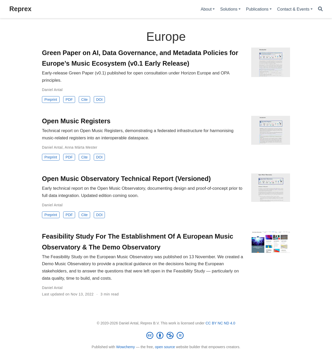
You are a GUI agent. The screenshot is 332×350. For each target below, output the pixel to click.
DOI (99, 99)
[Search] (320, 9)
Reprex (20, 8)
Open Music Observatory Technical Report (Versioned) (126, 178)
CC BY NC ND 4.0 (220, 323)
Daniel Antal (52, 90)
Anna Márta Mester (81, 147)
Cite (84, 99)
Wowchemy (125, 347)
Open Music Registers (76, 121)
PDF (69, 99)
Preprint (50, 99)
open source (165, 347)
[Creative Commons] (166, 335)
